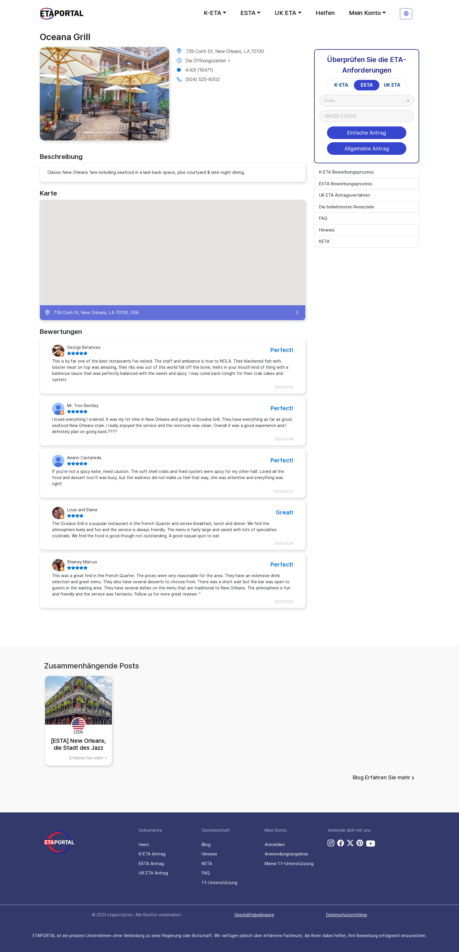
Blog (206, 844)
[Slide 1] (88, 132)
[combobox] (366, 101)
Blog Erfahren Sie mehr (384, 777)
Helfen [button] (325, 12)
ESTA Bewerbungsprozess (345, 183)
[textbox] (333, 100)
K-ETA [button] (212, 12)
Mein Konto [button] (365, 12)
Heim (144, 844)
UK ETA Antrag (153, 873)
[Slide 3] (109, 132)
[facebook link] (340, 843)
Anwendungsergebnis (286, 854)
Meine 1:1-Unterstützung (289, 863)
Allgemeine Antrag (367, 148)
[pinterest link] (360, 843)
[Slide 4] (120, 132)
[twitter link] (350, 843)
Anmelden (275, 844)
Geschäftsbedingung (254, 914)
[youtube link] (370, 843)
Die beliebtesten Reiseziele (346, 207)
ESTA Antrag (151, 863)
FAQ (323, 218)
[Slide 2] (99, 132)
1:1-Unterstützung (219, 882)
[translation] (406, 13)
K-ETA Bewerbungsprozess (346, 172)
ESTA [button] (248, 12)
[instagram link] (331, 843)
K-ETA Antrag (152, 854)
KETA (324, 241)
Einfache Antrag (366, 133)
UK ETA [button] (285, 12)
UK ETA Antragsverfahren (344, 195)
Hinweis (327, 230)
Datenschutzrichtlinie (346, 914)
